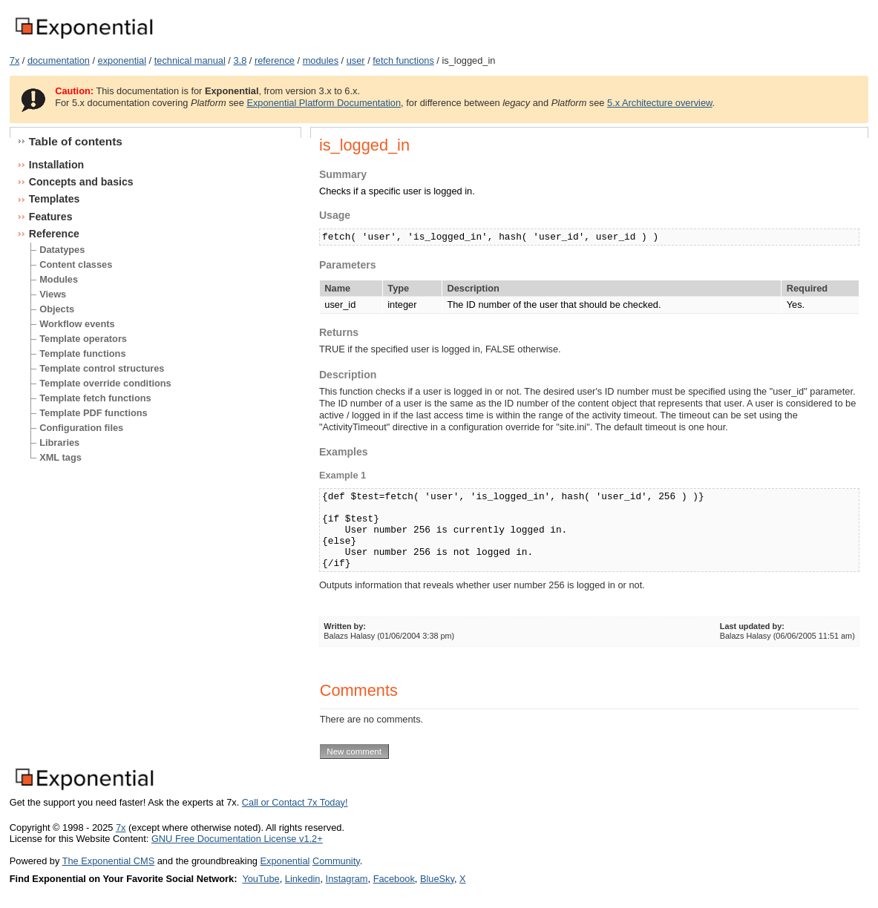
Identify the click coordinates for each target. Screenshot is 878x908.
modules (320, 60)
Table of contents (75, 141)
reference (275, 60)
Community (336, 860)
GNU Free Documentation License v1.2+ (237, 838)
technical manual (190, 60)
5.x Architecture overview (659, 102)
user (356, 60)
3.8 (239, 60)
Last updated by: (752, 626)
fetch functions (403, 60)
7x (15, 60)
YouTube (260, 878)
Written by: (345, 626)
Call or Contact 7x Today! (295, 802)
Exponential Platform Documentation (323, 102)
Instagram (347, 878)
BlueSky (437, 878)
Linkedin (303, 878)
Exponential (284, 860)
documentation (58, 60)
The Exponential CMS (108, 860)
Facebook (394, 878)
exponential (122, 60)
